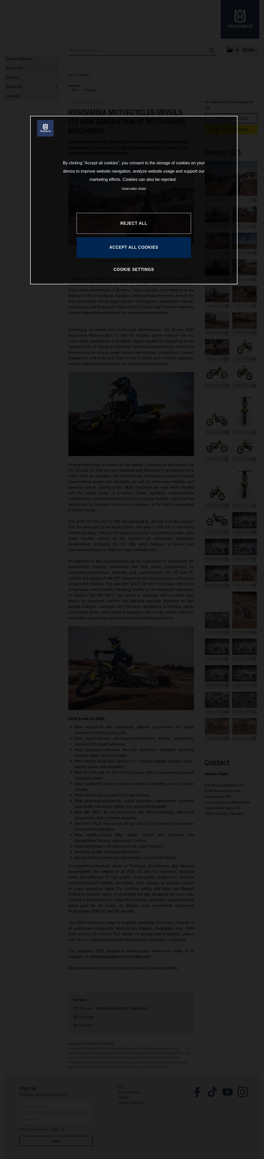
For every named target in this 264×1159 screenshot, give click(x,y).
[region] (133, 200)
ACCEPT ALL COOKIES (133, 247)
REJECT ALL (133, 223)
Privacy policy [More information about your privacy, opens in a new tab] (129, 188)
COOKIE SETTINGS (133, 269)
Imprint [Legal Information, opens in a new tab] (142, 188)
